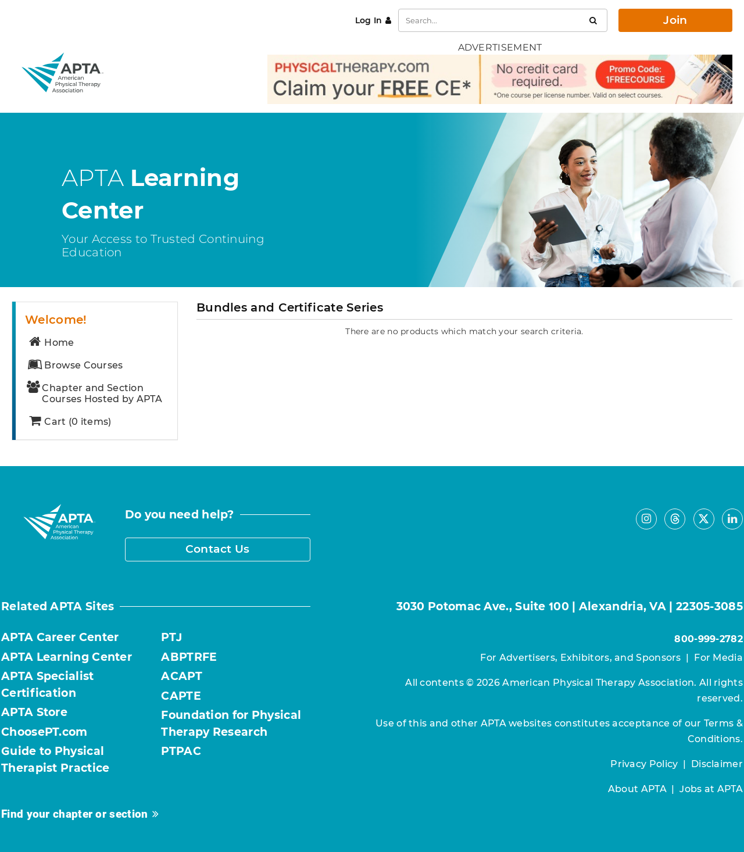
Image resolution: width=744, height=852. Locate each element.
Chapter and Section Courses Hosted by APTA (94, 393)
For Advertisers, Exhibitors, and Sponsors (580, 657)
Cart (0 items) (69, 421)
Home (50, 342)
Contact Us (217, 549)
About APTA (637, 788)
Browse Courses (75, 365)
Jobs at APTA (711, 788)
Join (675, 20)
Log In (368, 20)
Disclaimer (717, 763)
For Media (718, 657)
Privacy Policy (644, 763)
